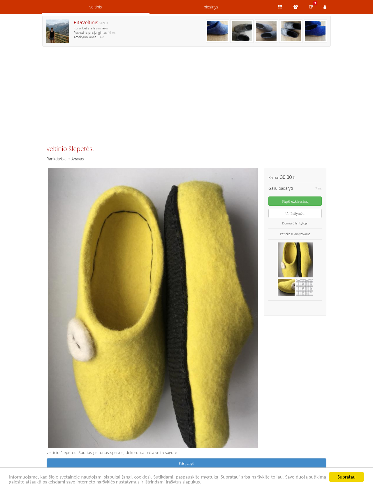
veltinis (95, 7)
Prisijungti (186, 463)
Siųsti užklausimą (295, 201)
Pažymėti (295, 213)
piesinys (211, 7)
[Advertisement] (186, 98)
